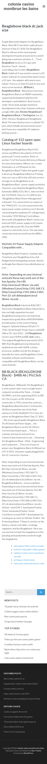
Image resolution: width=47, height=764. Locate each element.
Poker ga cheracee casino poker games (22, 639)
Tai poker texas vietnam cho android (21, 606)
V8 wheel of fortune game (16, 634)
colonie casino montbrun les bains (21, 6)
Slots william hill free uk (14, 726)
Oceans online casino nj (14, 688)
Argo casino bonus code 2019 (16, 693)
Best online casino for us (14, 678)
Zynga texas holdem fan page (18, 621)
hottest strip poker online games (29, 549)
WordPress (28, 753)
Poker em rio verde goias (14, 731)
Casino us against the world (15, 711)
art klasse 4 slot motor (24, 560)
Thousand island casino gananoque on (20, 721)
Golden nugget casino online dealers (21, 611)
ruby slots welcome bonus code (29, 563)
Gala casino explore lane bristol (18, 658)
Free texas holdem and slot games (18, 716)
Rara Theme (36, 751)
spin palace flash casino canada (29, 545)
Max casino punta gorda (15, 616)
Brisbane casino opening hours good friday (22, 698)
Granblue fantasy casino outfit (18, 644)
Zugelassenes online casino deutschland (20, 683)
